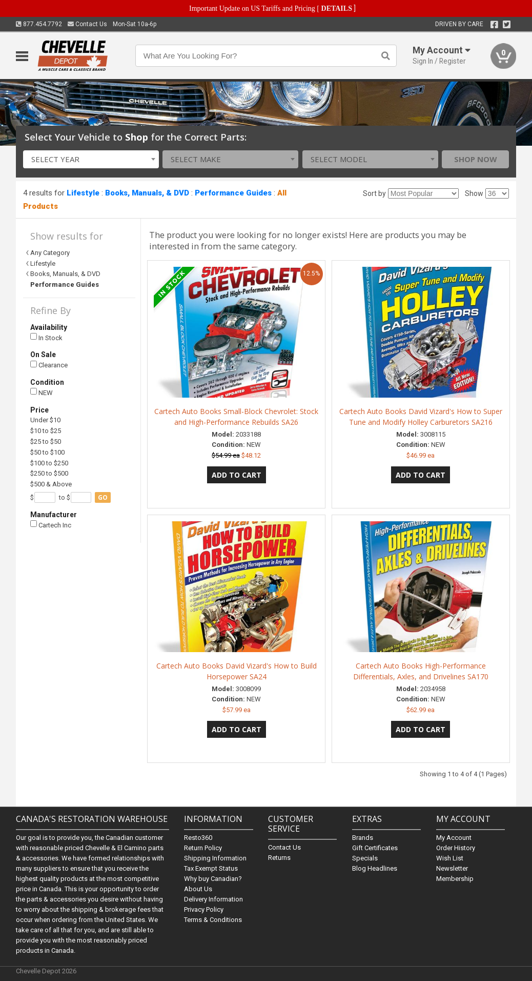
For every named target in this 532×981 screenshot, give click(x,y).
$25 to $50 (45, 441)
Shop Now (475, 159)
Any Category (50, 253)
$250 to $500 (49, 473)
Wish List (449, 858)
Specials (365, 858)
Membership (455, 878)
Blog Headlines (374, 868)
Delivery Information (213, 899)
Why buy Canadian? (213, 878)
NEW (41, 392)
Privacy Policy (203, 909)
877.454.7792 (39, 24)
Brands (362, 837)
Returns (279, 857)
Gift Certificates (375, 848)
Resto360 (198, 837)
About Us (198, 889)
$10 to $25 (45, 431)
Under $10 (45, 420)
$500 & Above (51, 484)
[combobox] (91, 159)
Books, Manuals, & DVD (147, 193)
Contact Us (87, 24)
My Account (454, 837)
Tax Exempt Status (211, 868)
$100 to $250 (49, 463)
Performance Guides (233, 193)
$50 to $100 (47, 452)
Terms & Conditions (213, 920)
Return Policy (203, 848)
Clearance (49, 365)
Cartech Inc (50, 524)
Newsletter (452, 868)
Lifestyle (83, 193)
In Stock (46, 337)
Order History (455, 848)
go (103, 497)
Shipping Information (215, 858)
